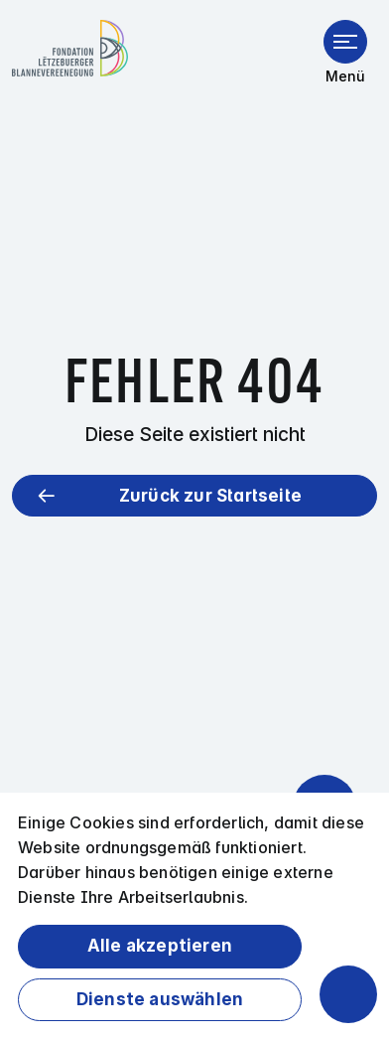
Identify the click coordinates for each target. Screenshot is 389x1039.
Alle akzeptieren (159, 946)
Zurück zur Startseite (210, 496)
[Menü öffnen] (345, 42)
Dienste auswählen (159, 999)
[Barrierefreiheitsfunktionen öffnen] (348, 994)
